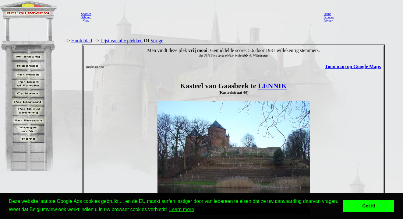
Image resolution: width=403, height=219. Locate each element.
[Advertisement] (205, 17)
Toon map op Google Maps (353, 66)
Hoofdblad (81, 40)
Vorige (156, 40)
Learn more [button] (181, 209)
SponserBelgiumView (86, 17)
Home (327, 14)
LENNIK (272, 86)
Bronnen (328, 17)
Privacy (328, 20)
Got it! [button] (368, 205)
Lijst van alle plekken (122, 40)
